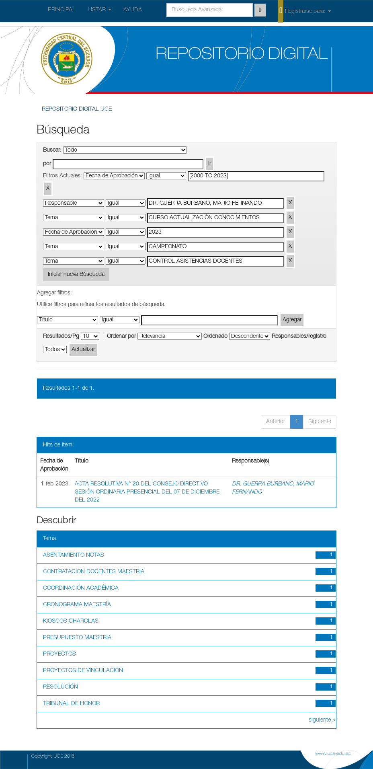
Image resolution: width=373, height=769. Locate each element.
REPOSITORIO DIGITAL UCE (77, 109)
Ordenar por (121, 336)
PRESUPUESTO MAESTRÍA (77, 638)
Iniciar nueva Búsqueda (76, 275)
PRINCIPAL (62, 10)
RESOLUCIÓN (60, 687)
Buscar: (52, 150)
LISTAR (99, 10)
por (47, 164)
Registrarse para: (304, 11)
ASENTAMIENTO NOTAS (73, 555)
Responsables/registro (299, 336)
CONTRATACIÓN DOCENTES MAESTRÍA (93, 572)
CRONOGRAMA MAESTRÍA (77, 605)
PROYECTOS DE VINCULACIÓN (83, 671)
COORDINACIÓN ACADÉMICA (81, 588)
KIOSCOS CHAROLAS (70, 621)
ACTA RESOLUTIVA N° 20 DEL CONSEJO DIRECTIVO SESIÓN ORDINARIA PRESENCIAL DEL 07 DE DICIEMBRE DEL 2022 (147, 492)
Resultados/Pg (61, 336)
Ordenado (215, 336)
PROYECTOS (59, 654)
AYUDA (132, 10)
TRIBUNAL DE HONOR (71, 704)
